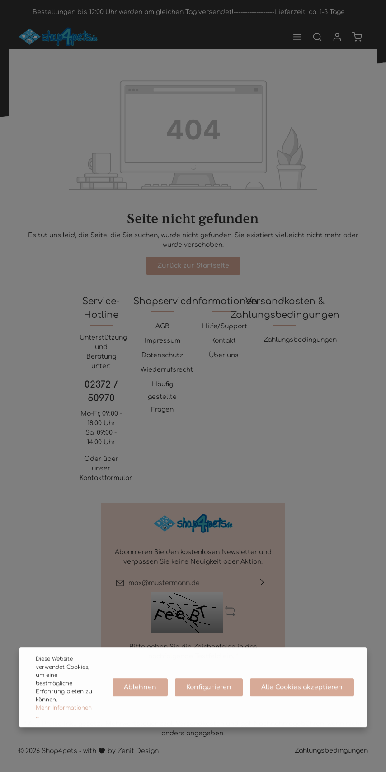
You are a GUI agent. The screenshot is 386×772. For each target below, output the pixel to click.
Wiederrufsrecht (167, 369)
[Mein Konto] (337, 37)
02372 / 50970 (101, 391)
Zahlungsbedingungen (300, 339)
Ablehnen (140, 704)
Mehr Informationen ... (64, 729)
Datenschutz (162, 355)
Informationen (223, 301)
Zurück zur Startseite (193, 265)
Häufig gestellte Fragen (162, 397)
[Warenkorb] (357, 37)
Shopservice (162, 301)
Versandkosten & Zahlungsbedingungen (285, 308)
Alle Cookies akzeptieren (302, 704)
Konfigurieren (208, 704)
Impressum (162, 340)
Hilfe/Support (224, 326)
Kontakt (223, 340)
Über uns (224, 355)
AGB (162, 326)
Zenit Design (138, 751)
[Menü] (297, 37)
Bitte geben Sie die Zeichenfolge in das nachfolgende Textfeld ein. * (193, 651)
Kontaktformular (106, 478)
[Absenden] (262, 583)
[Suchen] (317, 37)
